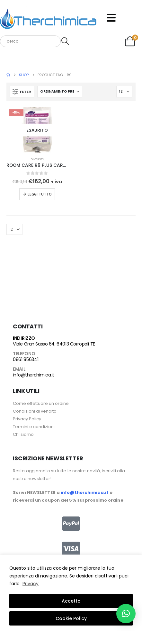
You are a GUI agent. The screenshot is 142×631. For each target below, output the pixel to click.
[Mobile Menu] (111, 17)
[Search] (65, 41)
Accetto (71, 601)
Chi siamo (23, 434)
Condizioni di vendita (35, 411)
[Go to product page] (37, 130)
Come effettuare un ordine (41, 403)
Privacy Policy (27, 419)
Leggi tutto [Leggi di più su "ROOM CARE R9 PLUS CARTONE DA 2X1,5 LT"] (40, 194)
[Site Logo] (48, 17)
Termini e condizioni (34, 427)
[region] (71, 593)
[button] (22, 91)
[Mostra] (124, 91)
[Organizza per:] (59, 91)
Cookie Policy (71, 618)
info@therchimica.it (33, 375)
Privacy (30, 583)
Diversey (37, 159)
